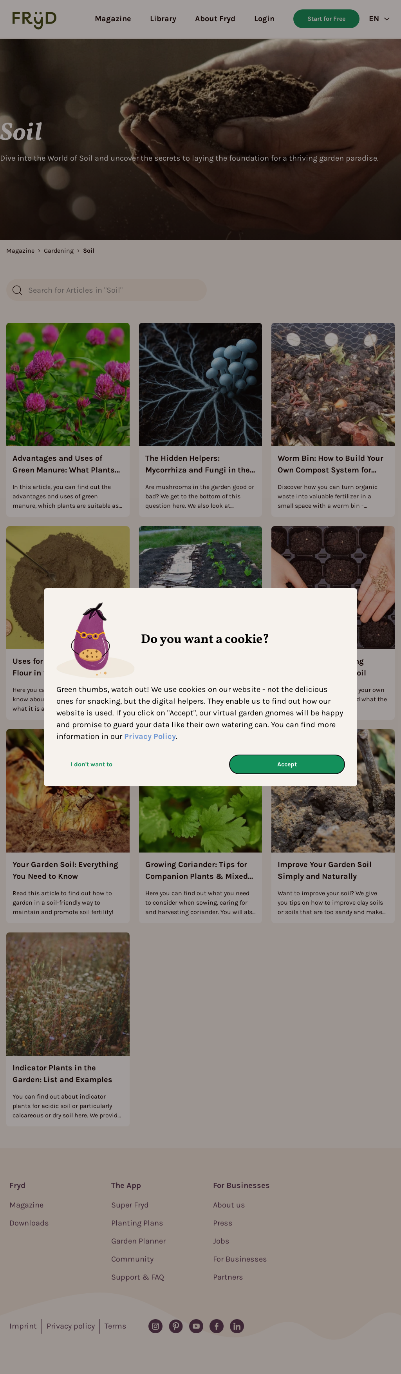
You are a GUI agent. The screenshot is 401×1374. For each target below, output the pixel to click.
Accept (287, 764)
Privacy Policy (150, 736)
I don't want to (91, 764)
